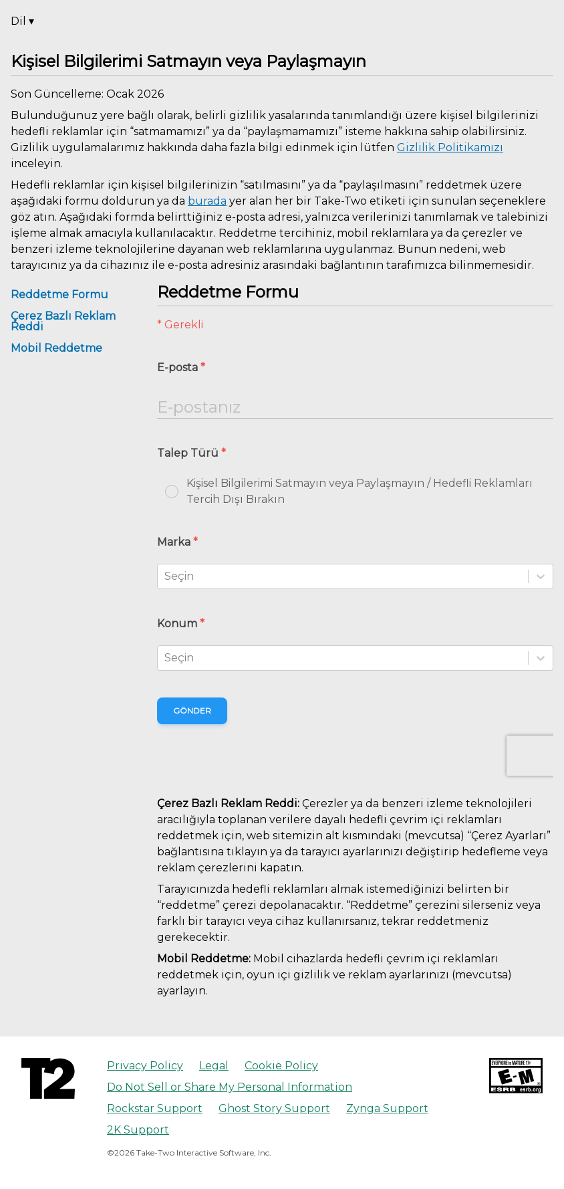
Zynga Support (387, 1108)
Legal (214, 1065)
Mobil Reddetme (56, 348)
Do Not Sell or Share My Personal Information (229, 1087)
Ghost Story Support (274, 1108)
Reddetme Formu (59, 294)
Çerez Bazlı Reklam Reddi (63, 321)
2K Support (138, 1129)
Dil (22, 21)
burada (207, 201)
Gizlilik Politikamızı (450, 147)
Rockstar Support (154, 1108)
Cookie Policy (281, 1065)
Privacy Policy (145, 1065)
